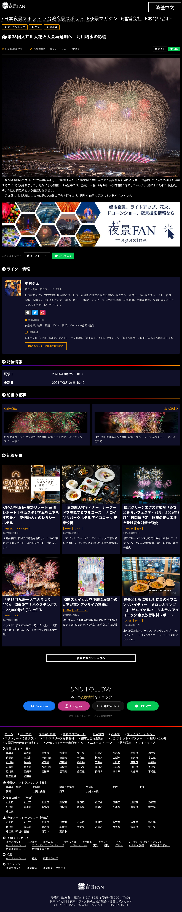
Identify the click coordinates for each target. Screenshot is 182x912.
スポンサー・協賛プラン (20, 738)
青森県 (27, 752)
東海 (141, 786)
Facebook (39, 706)
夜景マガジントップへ (91, 658)
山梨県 (116, 757)
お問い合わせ (161, 18)
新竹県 (98, 802)
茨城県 (134, 752)
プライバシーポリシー (141, 734)
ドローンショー (78, 845)
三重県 (98, 762)
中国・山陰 (39, 791)
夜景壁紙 (32, 867)
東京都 (27, 757)
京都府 (134, 762)
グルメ (119, 845)
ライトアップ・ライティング (48, 845)
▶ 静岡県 (51, 27)
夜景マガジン (103, 18)
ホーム (9, 734)
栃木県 (152, 752)
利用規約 (98, 734)
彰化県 (45, 806)
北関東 (36, 786)
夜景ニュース (50, 841)
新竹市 (81, 802)
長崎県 (98, 771)
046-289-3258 (88, 897)
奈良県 (27, 766)
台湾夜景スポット (65, 18)
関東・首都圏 (66, 786)
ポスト (160, 49)
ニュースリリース (101, 742)
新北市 (27, 802)
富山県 (152, 757)
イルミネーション (16, 845)
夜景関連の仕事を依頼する (22, 742)
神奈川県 (47, 757)
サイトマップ (146, 742)
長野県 (134, 757)
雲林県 (27, 826)
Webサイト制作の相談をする (64, 742)
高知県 (45, 771)
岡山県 (98, 766)
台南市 (134, 802)
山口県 (134, 766)
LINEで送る (63, 255)
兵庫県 (152, 762)
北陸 (115, 786)
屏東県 (10, 806)
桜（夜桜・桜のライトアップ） (145, 841)
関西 (8, 791)
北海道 (10, 752)
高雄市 (152, 802)
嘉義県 (45, 826)
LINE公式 (143, 706)
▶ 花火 (36, 27)
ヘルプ (115, 734)
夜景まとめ (70, 841)
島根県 (81, 766)
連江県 (10, 811)
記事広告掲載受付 (92, 738)
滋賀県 (10, 766)
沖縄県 (27, 776)
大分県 (134, 771)
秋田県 (81, 752)
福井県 (27, 762)
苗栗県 (81, 806)
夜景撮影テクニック (54, 867)
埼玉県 (63, 757)
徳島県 (152, 766)
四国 (61, 791)
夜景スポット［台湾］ (20, 798)
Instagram (73, 706)
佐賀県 (81, 771)
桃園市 (45, 802)
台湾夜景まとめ (40, 848)
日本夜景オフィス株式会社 (81, 901)
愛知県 (45, 762)
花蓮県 (116, 806)
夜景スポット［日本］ (20, 748)
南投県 (63, 806)
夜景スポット (13, 841)
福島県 (116, 752)
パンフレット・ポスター (126, 738)
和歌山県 (47, 766)
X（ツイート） (37, 255)
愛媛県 (27, 771)
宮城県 (63, 752)
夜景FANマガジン (17, 838)
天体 (95, 845)
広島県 (116, 766)
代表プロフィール (74, 734)
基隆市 (63, 802)
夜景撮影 (87, 841)
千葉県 (81, 757)
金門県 (152, 806)
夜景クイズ (104, 841)
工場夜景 (32, 841)
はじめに (26, 734)
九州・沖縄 (92, 791)
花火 (119, 841)
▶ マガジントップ (14, 27)
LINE (174, 49)
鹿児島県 (11, 776)
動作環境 (125, 742)
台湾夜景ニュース (16, 848)
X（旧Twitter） (108, 706)
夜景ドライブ (50, 858)
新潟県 (98, 757)
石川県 (10, 762)
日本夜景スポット (22, 18)
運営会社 (132, 18)
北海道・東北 (13, 786)
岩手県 (45, 752)
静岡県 (81, 762)
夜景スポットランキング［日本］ (28, 782)
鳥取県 (63, 766)
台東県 (27, 806)
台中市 (116, 802)
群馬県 (10, 757)
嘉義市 (63, 831)
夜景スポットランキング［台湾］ (28, 817)
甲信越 (89, 786)
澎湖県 (134, 806)
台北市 (10, 802)
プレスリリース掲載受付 (58, 738)
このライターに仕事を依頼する (45, 346)
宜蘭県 (98, 806)
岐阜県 (63, 762)
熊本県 (116, 771)
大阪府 (116, 762)
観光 (106, 845)
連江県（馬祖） (14, 831)
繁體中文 (165, 7)
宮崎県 (152, 771)
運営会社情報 (47, 734)
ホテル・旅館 (136, 845)
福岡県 (63, 771)
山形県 (98, 752)
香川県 (10, 771)
